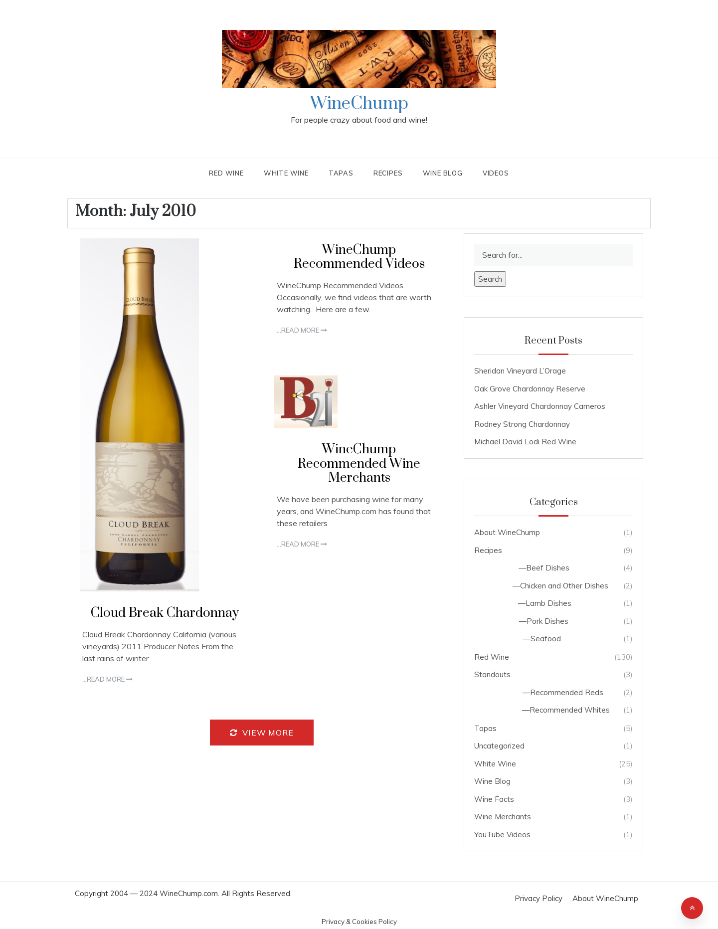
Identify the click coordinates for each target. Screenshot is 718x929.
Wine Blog (443, 173)
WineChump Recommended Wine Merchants (359, 464)
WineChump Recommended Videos (359, 257)
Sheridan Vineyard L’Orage (520, 370)
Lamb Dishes (548, 603)
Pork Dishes (547, 621)
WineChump (359, 104)
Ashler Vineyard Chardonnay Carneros (539, 406)
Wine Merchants (502, 816)
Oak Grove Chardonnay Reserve (529, 388)
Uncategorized (499, 745)
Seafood (546, 638)
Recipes (388, 173)
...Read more (107, 679)
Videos (496, 173)
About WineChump (507, 532)
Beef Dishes (547, 567)
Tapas (341, 173)
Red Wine (226, 173)
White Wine (286, 173)
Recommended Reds (566, 692)
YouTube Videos (502, 834)
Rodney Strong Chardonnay (522, 424)
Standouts (492, 674)
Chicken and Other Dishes (564, 585)
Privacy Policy (538, 898)
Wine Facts (494, 799)
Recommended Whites (570, 710)
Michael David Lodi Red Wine (525, 441)
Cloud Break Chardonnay (165, 613)
